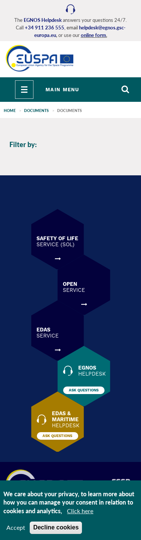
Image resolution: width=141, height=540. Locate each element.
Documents (36, 110)
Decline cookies (56, 527)
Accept (15, 527)
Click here (80, 510)
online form (93, 35)
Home (10, 110)
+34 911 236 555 (44, 28)
